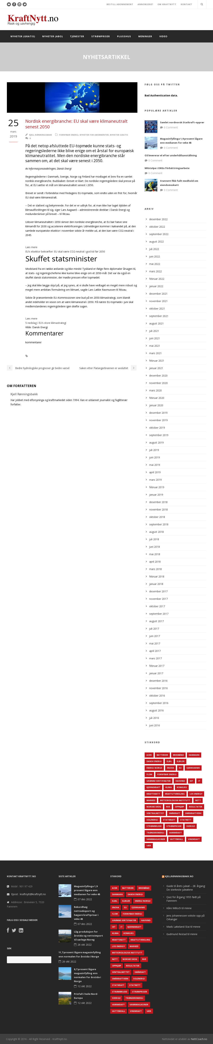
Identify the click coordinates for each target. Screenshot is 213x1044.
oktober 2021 (157, 308)
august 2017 (156, 621)
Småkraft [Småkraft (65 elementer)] (174, 813)
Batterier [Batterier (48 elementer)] (162, 755)
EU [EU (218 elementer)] (180, 767)
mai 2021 (154, 345)
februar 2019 (156, 487)
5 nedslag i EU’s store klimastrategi (45, 323)
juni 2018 (154, 546)
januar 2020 (156, 405)
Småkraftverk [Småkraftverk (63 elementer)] (193, 813)
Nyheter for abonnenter (94, 134)
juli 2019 (154, 450)
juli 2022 (154, 249)
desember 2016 (158, 680)
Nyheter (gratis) (23, 36)
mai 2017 (154, 643)
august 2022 (156, 241)
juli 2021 (154, 331)
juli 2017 (154, 628)
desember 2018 (158, 502)
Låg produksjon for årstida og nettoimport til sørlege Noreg (88, 935)
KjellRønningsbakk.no (179, 876)
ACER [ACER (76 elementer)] (149, 755)
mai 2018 (154, 554)
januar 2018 (156, 584)
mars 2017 (155, 658)
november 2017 (158, 599)
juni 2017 (154, 636)
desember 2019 (158, 412)
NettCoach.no (199, 1039)
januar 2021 (156, 368)
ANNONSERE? (145, 4)
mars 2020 (155, 390)
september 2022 (158, 234)
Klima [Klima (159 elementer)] (168, 787)
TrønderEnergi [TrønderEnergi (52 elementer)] (155, 832)
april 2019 (155, 472)
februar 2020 (156, 398)
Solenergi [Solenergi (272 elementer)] (152, 819)
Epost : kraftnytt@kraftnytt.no (28, 894)
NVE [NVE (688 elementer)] (168, 806)
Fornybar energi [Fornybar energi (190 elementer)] (167, 774)
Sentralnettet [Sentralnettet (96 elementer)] (155, 813)
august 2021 (156, 323)
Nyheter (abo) (52, 36)
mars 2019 (155, 479)
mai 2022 (154, 264)
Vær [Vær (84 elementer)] (148, 845)
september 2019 (158, 435)
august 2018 (156, 532)
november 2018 (158, 509)
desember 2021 (158, 293)
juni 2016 (154, 725)
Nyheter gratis (119, 134)
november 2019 (158, 420)
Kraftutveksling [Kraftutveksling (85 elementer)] (175, 793)
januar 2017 (156, 673)
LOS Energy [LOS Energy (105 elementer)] (196, 793)
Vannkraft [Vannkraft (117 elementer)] (175, 832)
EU (35, 356)
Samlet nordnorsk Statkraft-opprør (182, 122)
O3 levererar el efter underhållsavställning (171, 155)
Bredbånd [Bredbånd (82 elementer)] (178, 755)
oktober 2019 (157, 427)
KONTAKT (186, 4)
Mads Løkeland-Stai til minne (183, 926)
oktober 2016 (157, 695)
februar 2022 (156, 278)
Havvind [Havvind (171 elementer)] (180, 781)
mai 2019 (154, 465)
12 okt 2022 (85, 986)
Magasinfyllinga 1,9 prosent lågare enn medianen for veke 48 (87, 890)
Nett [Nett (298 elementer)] (198, 800)
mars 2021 (155, 353)
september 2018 (158, 524)
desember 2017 (158, 591)
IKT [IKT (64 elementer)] (191, 781)
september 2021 (158, 316)
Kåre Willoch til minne (179, 908)
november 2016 (158, 688)
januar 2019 (156, 494)
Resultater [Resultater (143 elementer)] (195, 806)
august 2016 (156, 710)
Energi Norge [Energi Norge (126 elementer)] (154, 767)
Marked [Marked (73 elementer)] (150, 800)
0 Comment (171, 127)
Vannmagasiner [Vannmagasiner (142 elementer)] (155, 839)
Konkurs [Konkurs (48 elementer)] (182, 787)
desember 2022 (158, 219)
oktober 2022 (157, 226)
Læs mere (31, 247)
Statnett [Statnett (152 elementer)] (185, 819)
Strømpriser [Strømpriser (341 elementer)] (173, 826)
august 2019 (156, 442)
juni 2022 (154, 256)
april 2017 (155, 651)
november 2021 (158, 301)
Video (163, 36)
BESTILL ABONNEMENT (120, 4)
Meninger (145, 36)
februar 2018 (156, 576)
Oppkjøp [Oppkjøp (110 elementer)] (179, 806)
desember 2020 (158, 375)
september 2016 (158, 703)
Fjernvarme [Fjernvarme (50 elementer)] (193, 767)
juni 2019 (154, 457)
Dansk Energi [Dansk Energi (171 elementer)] (154, 761)
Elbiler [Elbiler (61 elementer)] (181, 761)
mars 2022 (155, 271)
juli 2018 (154, 539)
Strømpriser (100, 36)
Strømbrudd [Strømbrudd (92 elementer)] (154, 826)
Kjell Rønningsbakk (40, 134)
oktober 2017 (157, 606)
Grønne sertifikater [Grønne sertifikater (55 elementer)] (158, 781)
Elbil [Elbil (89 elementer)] (169, 761)
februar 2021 (156, 360)
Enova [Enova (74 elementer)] (170, 767)
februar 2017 (156, 665)
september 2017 (158, 613)
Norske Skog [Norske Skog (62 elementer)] (153, 806)
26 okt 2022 (85, 944)
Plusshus (124, 36)
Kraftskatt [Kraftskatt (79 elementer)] (153, 793)
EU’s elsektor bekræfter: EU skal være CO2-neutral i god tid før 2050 (65, 251)
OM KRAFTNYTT (167, 4)
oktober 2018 (157, 517)
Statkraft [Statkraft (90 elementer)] (169, 819)
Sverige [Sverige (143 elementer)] (190, 826)
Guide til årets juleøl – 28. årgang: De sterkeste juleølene (185, 887)
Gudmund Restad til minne (181, 934)
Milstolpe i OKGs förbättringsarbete (167, 168)
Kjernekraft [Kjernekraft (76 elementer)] (153, 787)
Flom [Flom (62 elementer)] (149, 774)
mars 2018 (155, 569)
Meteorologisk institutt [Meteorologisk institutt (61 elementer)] (175, 800)
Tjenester (77, 36)
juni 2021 (154, 338)
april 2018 (155, 561)
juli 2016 (154, 718)
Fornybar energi (68, 134)
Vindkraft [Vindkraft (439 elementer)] (194, 839)
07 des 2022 (85, 899)
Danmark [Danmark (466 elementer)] (194, 755)
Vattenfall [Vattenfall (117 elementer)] (176, 839)
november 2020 (158, 383)
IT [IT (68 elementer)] (199, 781)
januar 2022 (156, 286)
